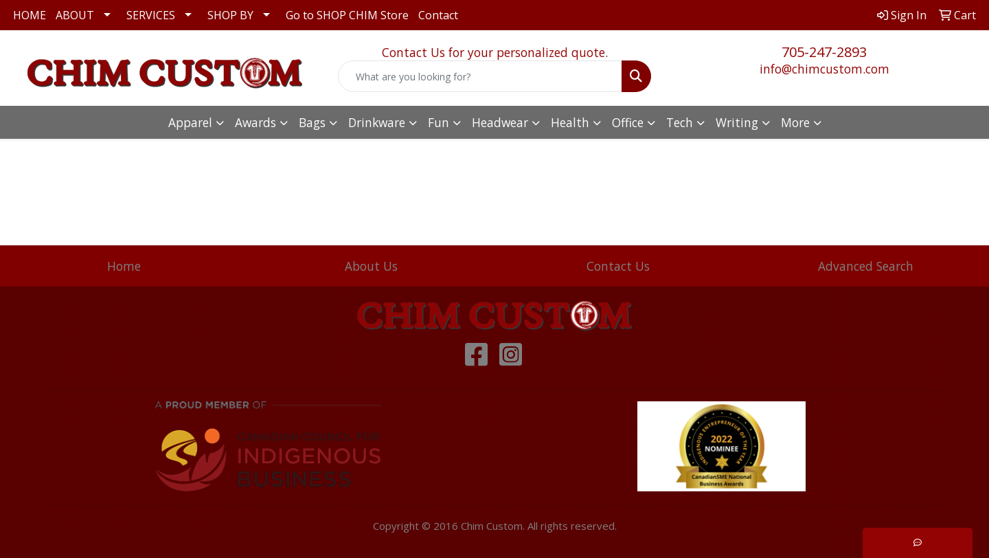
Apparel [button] (190, 122)
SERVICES (150, 15)
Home (124, 266)
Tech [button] (679, 122)
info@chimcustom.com (824, 68)
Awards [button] (255, 122)
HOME (29, 15)
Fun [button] (438, 122)
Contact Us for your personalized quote (493, 52)
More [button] (795, 122)
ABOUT (75, 15)
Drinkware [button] (376, 122)
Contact (438, 15)
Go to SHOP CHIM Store (347, 15)
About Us (371, 266)
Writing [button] (737, 122)
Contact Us (618, 266)
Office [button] (628, 122)
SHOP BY (230, 15)
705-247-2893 (824, 52)
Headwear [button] (500, 122)
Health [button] (570, 122)
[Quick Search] (480, 76)
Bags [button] (312, 122)
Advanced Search (865, 266)
